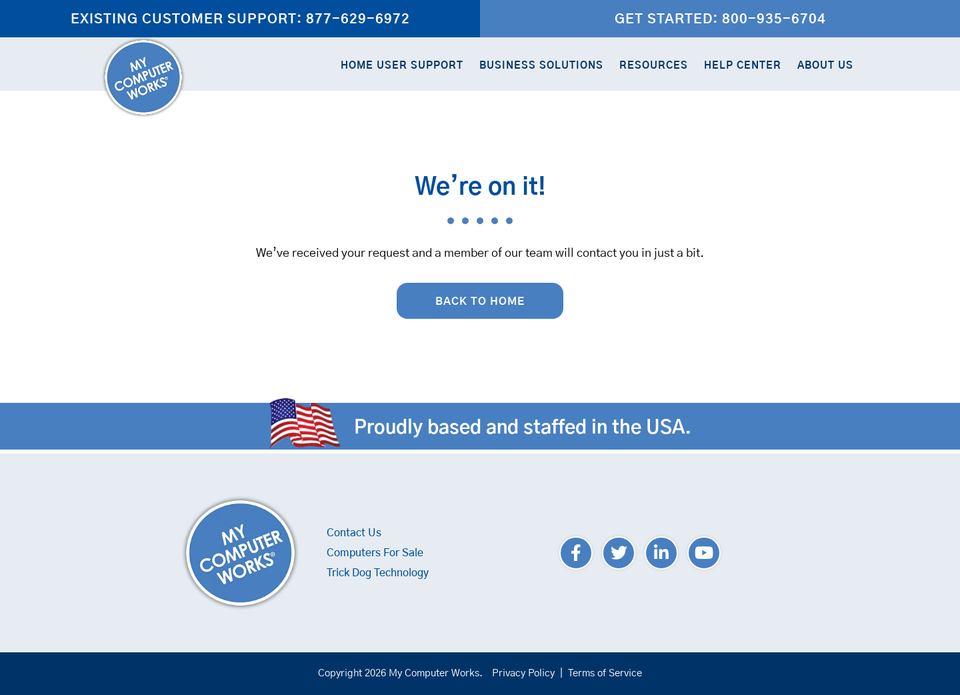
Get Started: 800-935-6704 (720, 19)
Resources (653, 66)
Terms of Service (605, 673)
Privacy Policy (523, 673)
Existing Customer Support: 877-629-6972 (240, 19)
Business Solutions (541, 66)
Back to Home (480, 301)
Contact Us (354, 533)
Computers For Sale (375, 553)
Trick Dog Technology (378, 573)
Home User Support (402, 66)
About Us (825, 66)
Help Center (742, 66)
